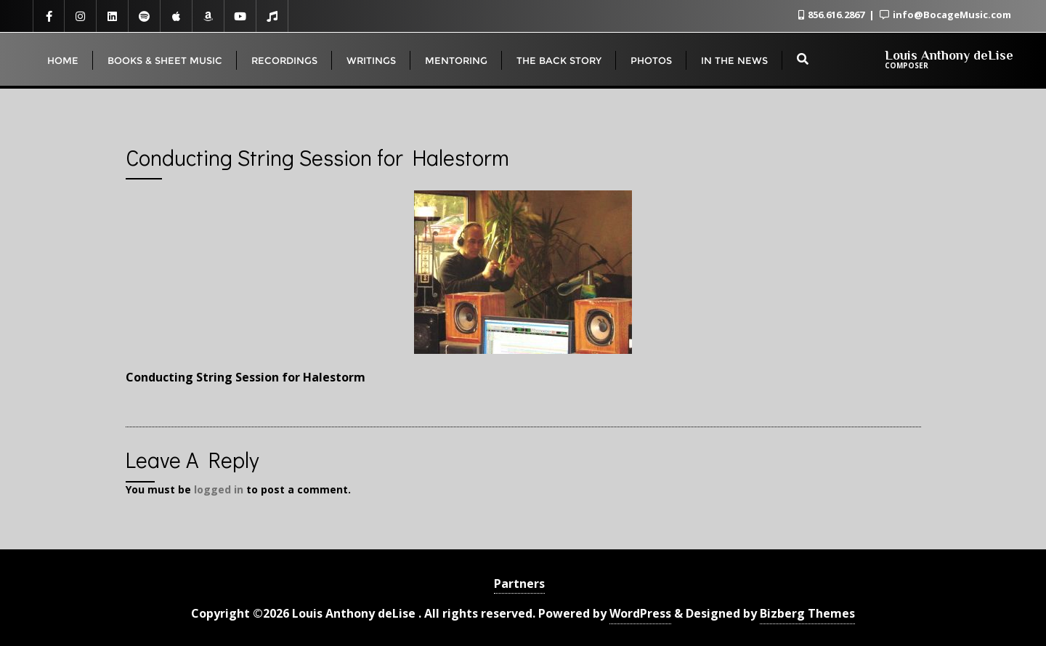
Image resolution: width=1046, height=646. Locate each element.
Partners (519, 584)
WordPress (640, 613)
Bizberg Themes (807, 613)
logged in (218, 489)
